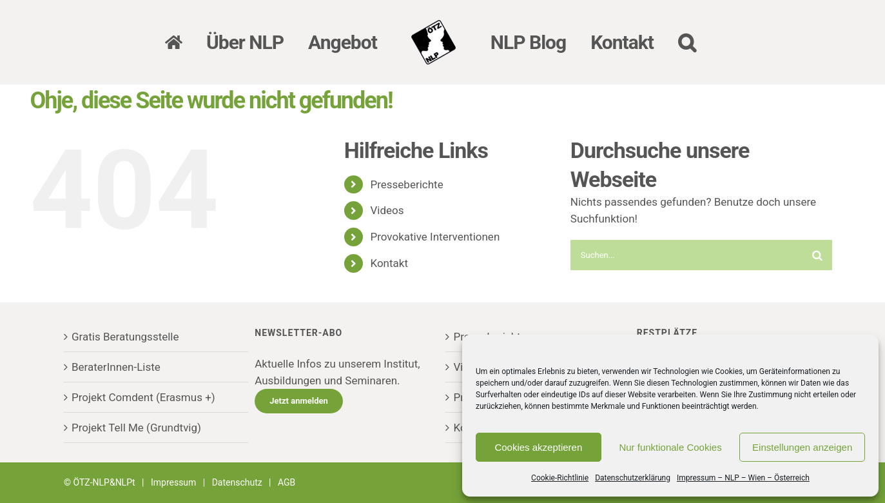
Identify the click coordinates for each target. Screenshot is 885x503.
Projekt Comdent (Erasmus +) (143, 397)
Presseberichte (406, 184)
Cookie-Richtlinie (559, 477)
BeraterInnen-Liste (116, 366)
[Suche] (817, 255)
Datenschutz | (245, 482)
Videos (387, 210)
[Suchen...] (686, 255)
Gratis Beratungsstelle (125, 336)
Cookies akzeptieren (538, 447)
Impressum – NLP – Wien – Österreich (743, 477)
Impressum (173, 482)
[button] (686, 42)
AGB (286, 482)
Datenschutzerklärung (632, 477)
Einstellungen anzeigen (802, 447)
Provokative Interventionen (435, 236)
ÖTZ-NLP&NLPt (104, 482)
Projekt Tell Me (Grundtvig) (136, 427)
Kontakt (389, 263)
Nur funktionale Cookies (670, 447)
